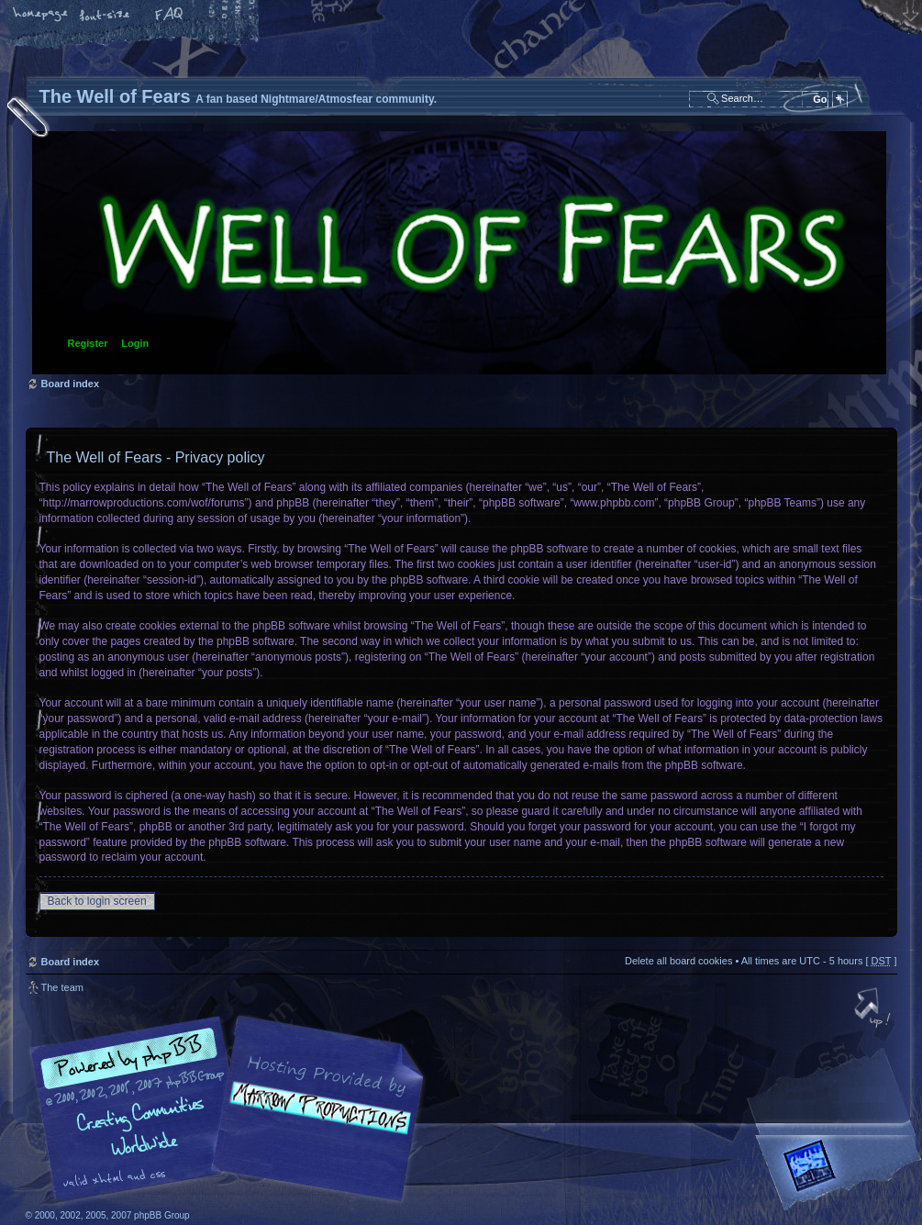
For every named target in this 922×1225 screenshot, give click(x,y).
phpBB (232, 1109)
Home (41, 15)
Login (135, 343)
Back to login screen (97, 901)
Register (88, 343)
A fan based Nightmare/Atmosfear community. (314, 1122)
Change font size (105, 15)
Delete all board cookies (678, 960)
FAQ (170, 15)
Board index (459, 252)
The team (62, 987)
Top (874, 1009)
